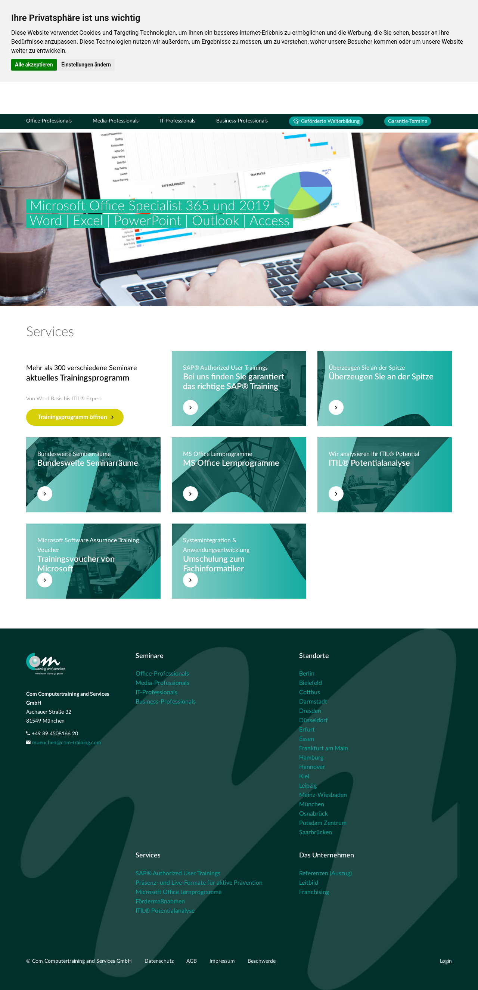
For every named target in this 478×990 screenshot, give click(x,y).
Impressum (222, 961)
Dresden (310, 711)
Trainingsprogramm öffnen (76, 417)
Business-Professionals (242, 121)
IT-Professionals (177, 121)
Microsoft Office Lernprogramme (178, 892)
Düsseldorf (313, 720)
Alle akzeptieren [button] (34, 65)
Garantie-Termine (407, 121)
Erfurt (307, 730)
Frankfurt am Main (323, 748)
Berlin (306, 674)
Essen (306, 739)
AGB (192, 961)
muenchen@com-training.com (66, 742)
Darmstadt (313, 702)
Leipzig (308, 786)
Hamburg (311, 758)
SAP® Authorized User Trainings (178, 873)
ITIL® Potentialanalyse (165, 911)
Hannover (312, 767)
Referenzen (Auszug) (325, 873)
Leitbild (308, 883)
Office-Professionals (49, 121)
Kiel (304, 776)
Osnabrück (313, 814)
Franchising (314, 892)
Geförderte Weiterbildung (326, 121)
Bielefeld (310, 683)
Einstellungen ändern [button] (86, 65)
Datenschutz (160, 961)
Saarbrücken (315, 832)
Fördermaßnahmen (160, 901)
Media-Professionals (116, 121)
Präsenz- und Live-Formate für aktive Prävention (199, 883)
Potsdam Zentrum (323, 823)
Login (446, 961)
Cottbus (309, 692)
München (311, 804)
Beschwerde (262, 961)
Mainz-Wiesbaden (323, 795)
